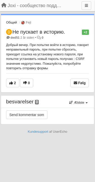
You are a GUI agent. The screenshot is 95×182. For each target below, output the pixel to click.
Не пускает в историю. (38, 32)
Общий (11, 22)
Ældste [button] (78, 102)
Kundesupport (38, 131)
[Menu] (86, 5)
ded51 (15, 37)
